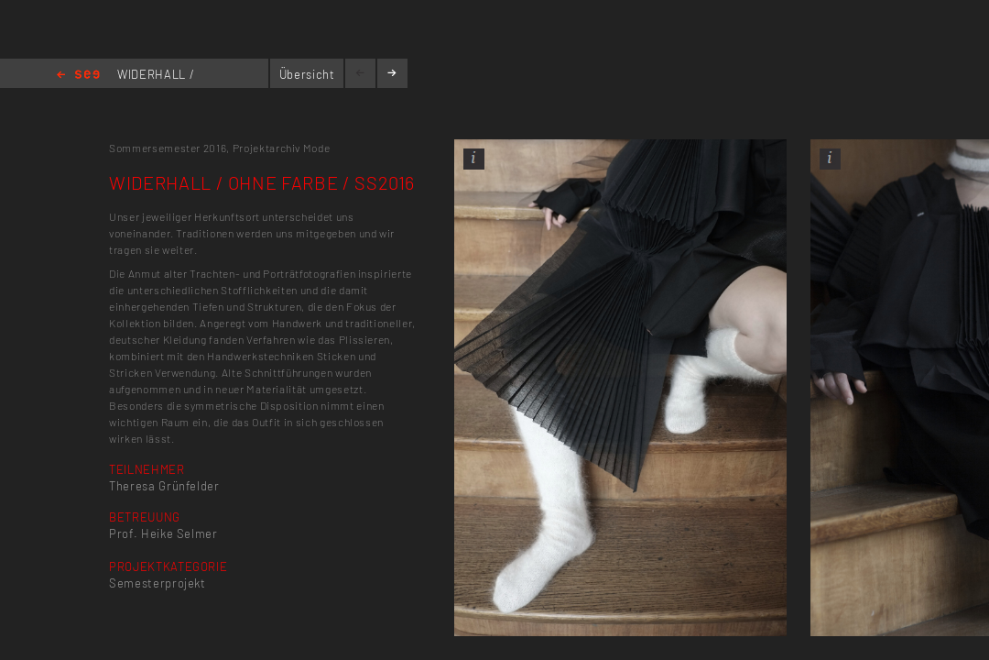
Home (78, 75)
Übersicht (307, 74)
